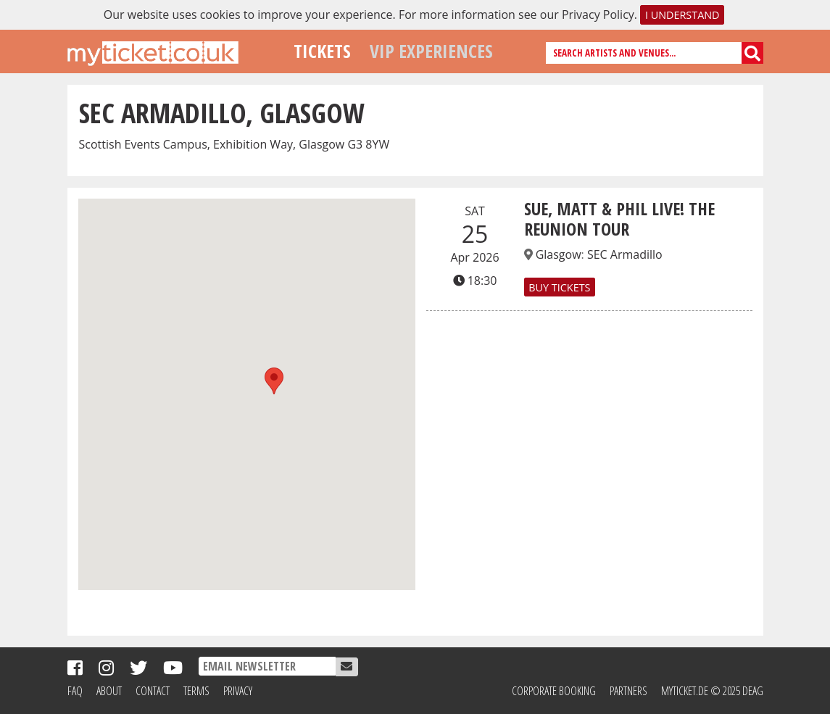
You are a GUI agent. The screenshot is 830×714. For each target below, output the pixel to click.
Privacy (237, 691)
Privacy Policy (598, 14)
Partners (628, 691)
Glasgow (558, 254)
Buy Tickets (559, 287)
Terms (196, 691)
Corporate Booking (554, 691)
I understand (682, 15)
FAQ (75, 691)
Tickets (322, 51)
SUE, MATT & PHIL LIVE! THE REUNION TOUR (619, 218)
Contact (153, 691)
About (109, 691)
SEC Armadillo (625, 254)
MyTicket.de (684, 691)
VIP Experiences (431, 51)
